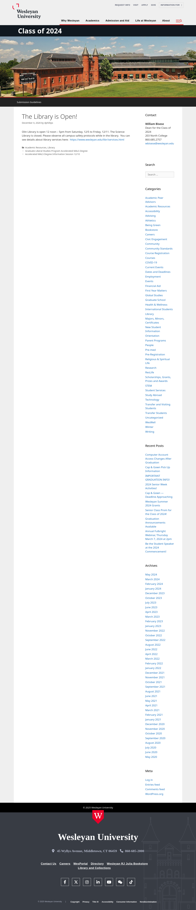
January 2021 (153, 719)
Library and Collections (94, 868)
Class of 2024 (40, 30)
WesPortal (80, 863)
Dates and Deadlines (157, 272)
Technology (152, 399)
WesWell (150, 422)
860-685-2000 (134, 851)
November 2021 (155, 677)
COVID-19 (151, 262)
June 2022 (151, 649)
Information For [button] (171, 5)
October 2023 (153, 598)
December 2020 (155, 724)
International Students (159, 309)
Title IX (95, 902)
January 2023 (153, 626)
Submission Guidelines (29, 102)
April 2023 (151, 612)
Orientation (152, 335)
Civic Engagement (156, 239)
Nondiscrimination (148, 902)
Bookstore (151, 230)
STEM (148, 385)
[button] (178, 21)
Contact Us (48, 863)
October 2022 (153, 635)
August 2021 (153, 691)
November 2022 (155, 630)
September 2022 (155, 640)
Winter (149, 427)
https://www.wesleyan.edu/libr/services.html (97, 139)
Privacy (86, 902)
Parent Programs (155, 340)
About (166, 20)
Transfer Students (156, 413)
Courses (150, 258)
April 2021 (151, 705)
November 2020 (155, 729)
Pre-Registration (155, 354)
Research (150, 367)
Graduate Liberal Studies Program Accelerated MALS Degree (56, 150)
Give (153, 5)
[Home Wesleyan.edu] (98, 817)
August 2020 (153, 742)
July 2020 (150, 747)
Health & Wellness (156, 304)
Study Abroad (153, 395)
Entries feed (152, 784)
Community (152, 244)
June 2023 (151, 607)
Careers (150, 234)
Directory (97, 863)
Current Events (154, 267)
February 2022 (154, 663)
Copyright (74, 902)
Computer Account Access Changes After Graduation (158, 458)
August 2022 (153, 644)
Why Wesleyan (70, 20)
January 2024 (153, 588)
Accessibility (152, 211)
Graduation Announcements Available (155, 522)
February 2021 (154, 714)
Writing (149, 431)
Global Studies (154, 295)
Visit (135, 5)
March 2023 (152, 616)
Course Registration (157, 253)
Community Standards (159, 248)
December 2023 (155, 593)
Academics (92, 20)
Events (149, 281)
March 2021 (152, 710)
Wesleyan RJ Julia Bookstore (127, 863)
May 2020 (151, 757)
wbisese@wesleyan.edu (159, 143)
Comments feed (155, 789)
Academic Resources (35, 147)
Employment (153, 276)
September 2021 (155, 686)
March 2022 (152, 658)
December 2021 (155, 672)
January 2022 (153, 668)
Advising (150, 215)
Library (51, 147)
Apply (144, 5)
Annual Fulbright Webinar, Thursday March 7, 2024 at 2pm (158, 535)
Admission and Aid (117, 20)
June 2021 (151, 696)
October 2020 (153, 733)
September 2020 (155, 738)
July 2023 (150, 602)
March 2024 (152, 579)
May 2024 (151, 574)
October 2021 (153, 682)
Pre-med (150, 350)
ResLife (149, 372)
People (149, 345)
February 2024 (154, 584)
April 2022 (151, 654)
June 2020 (151, 752)
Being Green (152, 225)
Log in (149, 780)
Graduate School (155, 300)
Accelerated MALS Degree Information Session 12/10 (52, 154)
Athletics (150, 220)
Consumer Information (126, 902)
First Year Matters (156, 290)
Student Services (155, 390)
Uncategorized (154, 417)
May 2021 (151, 700)
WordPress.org (154, 794)
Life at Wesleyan (145, 20)
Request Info (122, 5)
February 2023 (154, 621)
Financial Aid (153, 286)
